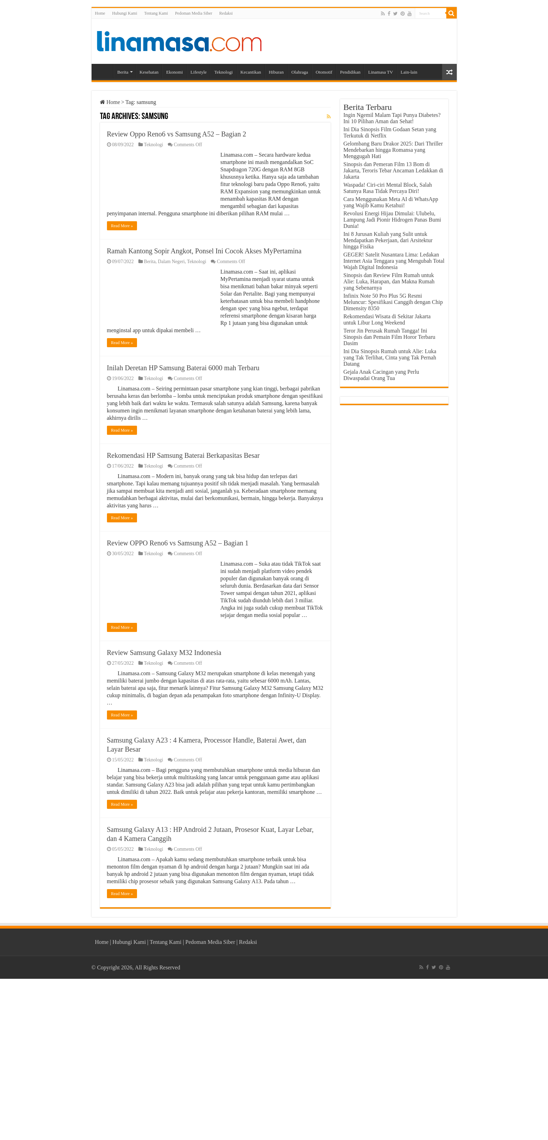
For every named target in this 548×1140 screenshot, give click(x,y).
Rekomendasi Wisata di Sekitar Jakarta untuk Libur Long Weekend (387, 319)
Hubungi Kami (124, 13)
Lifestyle (198, 72)
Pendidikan (350, 72)
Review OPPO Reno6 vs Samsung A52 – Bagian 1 (178, 543)
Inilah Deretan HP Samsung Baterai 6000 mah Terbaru (183, 368)
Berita (123, 72)
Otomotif (324, 72)
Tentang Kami (156, 13)
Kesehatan (148, 72)
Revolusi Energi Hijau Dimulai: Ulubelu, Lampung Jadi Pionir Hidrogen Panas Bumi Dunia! (392, 219)
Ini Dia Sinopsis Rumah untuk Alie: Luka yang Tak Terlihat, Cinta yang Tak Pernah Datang (390, 357)
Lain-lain (409, 72)
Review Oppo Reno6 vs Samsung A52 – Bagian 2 (176, 134)
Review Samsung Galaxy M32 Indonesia (164, 652)
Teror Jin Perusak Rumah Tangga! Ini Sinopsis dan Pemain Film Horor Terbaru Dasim (389, 337)
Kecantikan (250, 72)
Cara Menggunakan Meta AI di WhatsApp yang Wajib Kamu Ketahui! (391, 202)
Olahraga (299, 72)
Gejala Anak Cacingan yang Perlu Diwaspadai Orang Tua (381, 375)
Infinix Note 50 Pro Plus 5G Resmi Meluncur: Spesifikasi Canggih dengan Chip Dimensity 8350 (393, 302)
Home (100, 13)
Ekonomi (174, 72)
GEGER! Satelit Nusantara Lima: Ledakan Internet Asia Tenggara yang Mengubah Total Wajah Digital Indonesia (394, 261)
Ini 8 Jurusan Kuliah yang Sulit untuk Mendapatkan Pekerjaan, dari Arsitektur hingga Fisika (388, 240)
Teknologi (223, 72)
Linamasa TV (380, 72)
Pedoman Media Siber (193, 13)
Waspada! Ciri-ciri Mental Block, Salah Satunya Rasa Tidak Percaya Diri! (388, 188)
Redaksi (226, 13)
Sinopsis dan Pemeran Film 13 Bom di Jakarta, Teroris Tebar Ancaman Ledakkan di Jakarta (394, 170)
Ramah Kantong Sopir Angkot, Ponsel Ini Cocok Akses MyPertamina (204, 251)
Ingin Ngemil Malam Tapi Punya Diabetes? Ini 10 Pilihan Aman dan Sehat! (392, 118)
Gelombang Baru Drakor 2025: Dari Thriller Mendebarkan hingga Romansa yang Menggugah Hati (393, 150)
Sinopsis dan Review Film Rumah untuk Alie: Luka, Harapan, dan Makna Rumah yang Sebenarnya (389, 281)
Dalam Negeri (171, 261)
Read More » (122, 225)
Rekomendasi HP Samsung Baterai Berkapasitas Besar (183, 455)
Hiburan (276, 72)
